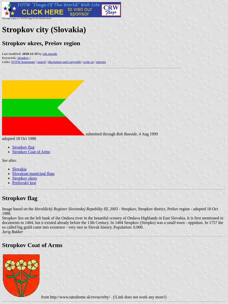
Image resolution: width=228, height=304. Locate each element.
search (41, 62)
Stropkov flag (23, 147)
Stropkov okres (24, 178)
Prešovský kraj (24, 183)
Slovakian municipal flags (33, 173)
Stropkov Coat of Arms (31, 152)
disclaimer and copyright (64, 62)
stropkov (23, 58)
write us (88, 62)
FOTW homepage (23, 62)
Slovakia (19, 169)
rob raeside (50, 54)
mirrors (101, 62)
